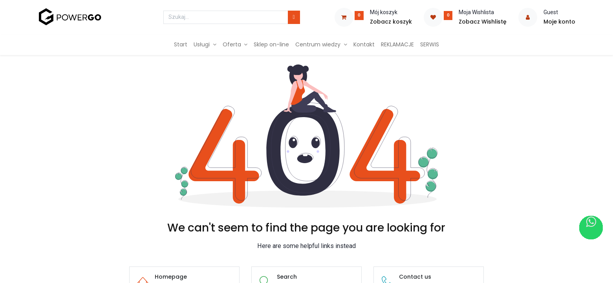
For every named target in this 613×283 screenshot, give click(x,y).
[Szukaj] (294, 17)
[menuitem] (180, 45)
